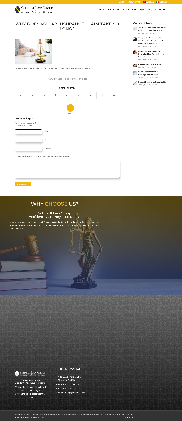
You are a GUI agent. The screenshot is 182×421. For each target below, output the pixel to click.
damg (84, 79)
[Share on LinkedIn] (67, 95)
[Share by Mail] (114, 95)
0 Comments (70, 79)
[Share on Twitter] (32, 95)
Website (48, 148)
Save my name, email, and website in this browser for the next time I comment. (44, 156)
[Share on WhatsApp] (44, 95)
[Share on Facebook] (20, 95)
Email (48, 140)
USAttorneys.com (38, 417)
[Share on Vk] (90, 95)
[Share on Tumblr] (79, 95)
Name (48, 131)
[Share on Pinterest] (55, 95)
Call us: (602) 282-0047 (131, 2)
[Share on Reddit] (102, 95)
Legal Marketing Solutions (23, 417)
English (148, 2)
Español (161, 2)
